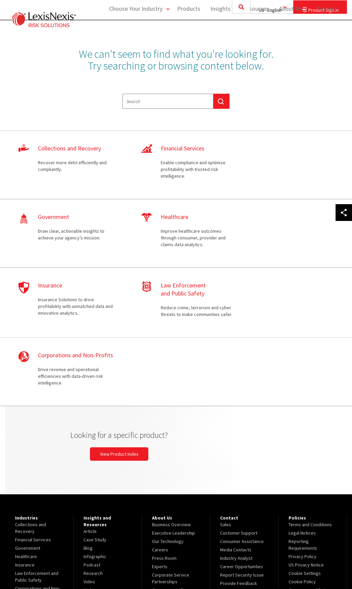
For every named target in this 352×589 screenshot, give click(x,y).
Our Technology (168, 411)
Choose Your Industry (135, 32)
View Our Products (33, 492)
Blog (88, 418)
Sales (225, 394)
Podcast (92, 435)
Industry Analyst (236, 428)
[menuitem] (188, 32)
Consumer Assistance (242, 411)
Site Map (160, 492)
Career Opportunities (241, 436)
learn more (62, 165)
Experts (159, 436)
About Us (290, 32)
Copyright (77, 566)
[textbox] (168, 101)
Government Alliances (174, 460)
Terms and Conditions (310, 394)
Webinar (92, 460)
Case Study (95, 409)
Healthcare (26, 426)
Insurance (25, 435)
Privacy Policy (302, 426)
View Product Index (233, 324)
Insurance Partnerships (175, 483)
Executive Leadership (173, 403)
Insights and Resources (239, 32)
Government (27, 418)
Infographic (95, 426)
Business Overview (171, 394)
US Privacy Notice (306, 435)
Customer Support (238, 403)
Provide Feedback (238, 453)
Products (188, 32)
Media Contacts (235, 419)
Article (90, 401)
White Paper (96, 468)
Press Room (164, 428)
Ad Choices (300, 475)
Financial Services (33, 409)
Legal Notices (302, 403)
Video (89, 451)
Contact (327, 32)
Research (93, 443)
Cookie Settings (305, 443)
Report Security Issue (242, 445)
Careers (160, 419)
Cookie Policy (302, 451)
